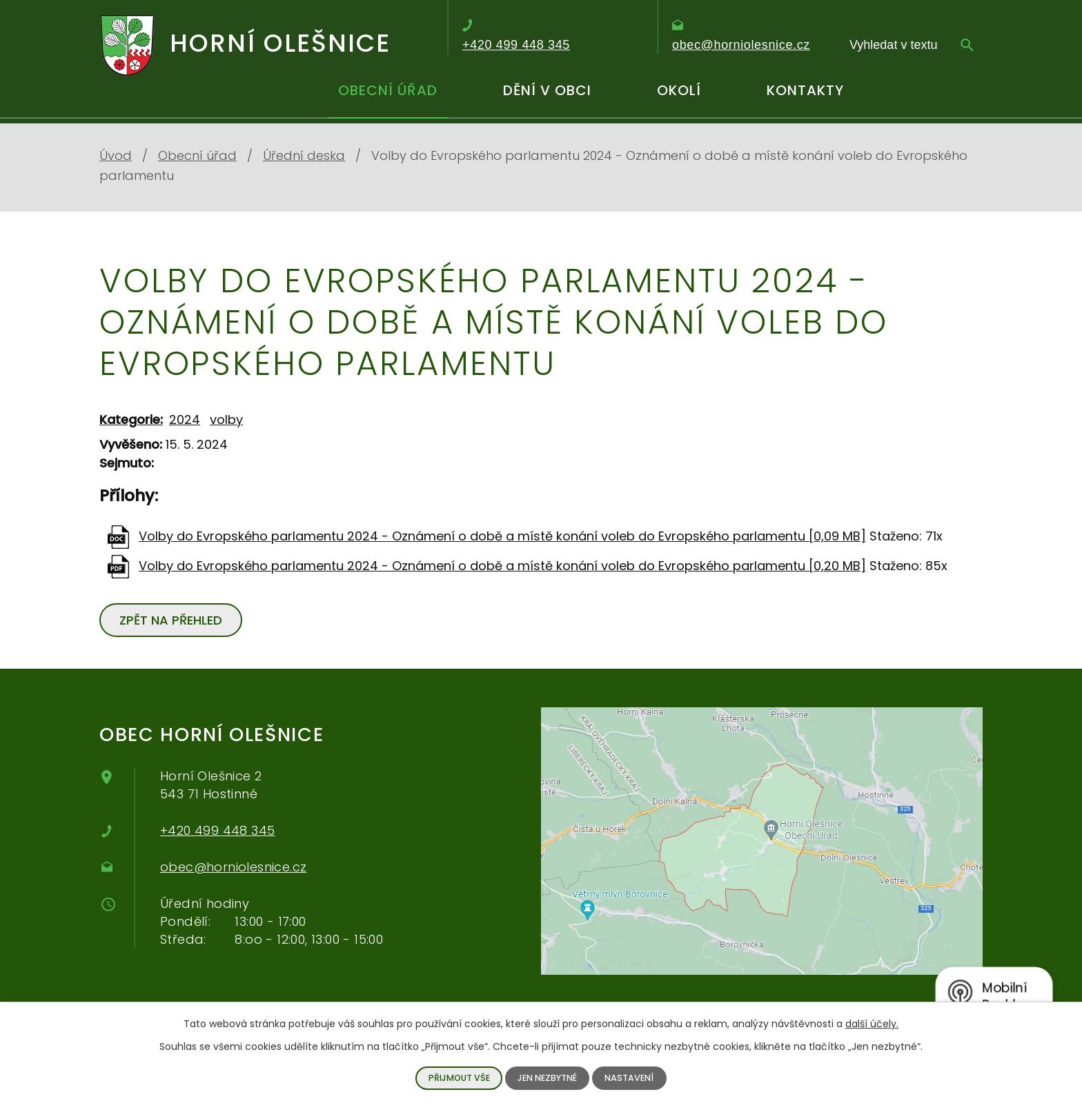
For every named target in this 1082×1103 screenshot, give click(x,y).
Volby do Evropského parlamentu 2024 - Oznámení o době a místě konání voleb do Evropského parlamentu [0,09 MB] (502, 536)
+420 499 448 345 (217, 830)
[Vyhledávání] (912, 45)
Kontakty (805, 90)
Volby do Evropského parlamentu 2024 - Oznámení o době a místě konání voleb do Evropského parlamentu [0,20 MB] (502, 565)
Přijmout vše (459, 1078)
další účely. (871, 1024)
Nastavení (628, 1078)
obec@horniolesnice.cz (233, 867)
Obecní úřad (387, 90)
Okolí (679, 90)
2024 (184, 419)
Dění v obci (547, 90)
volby (226, 419)
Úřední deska (304, 155)
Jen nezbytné (547, 1078)
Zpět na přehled (170, 620)
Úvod (255, 96)
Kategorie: (131, 419)
